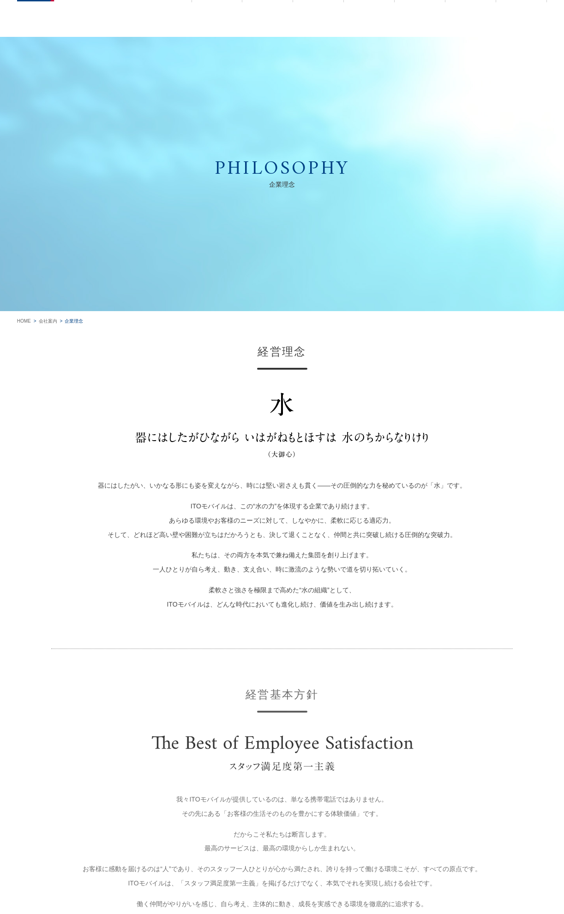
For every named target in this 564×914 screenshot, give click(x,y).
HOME (24, 321)
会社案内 (48, 321)
